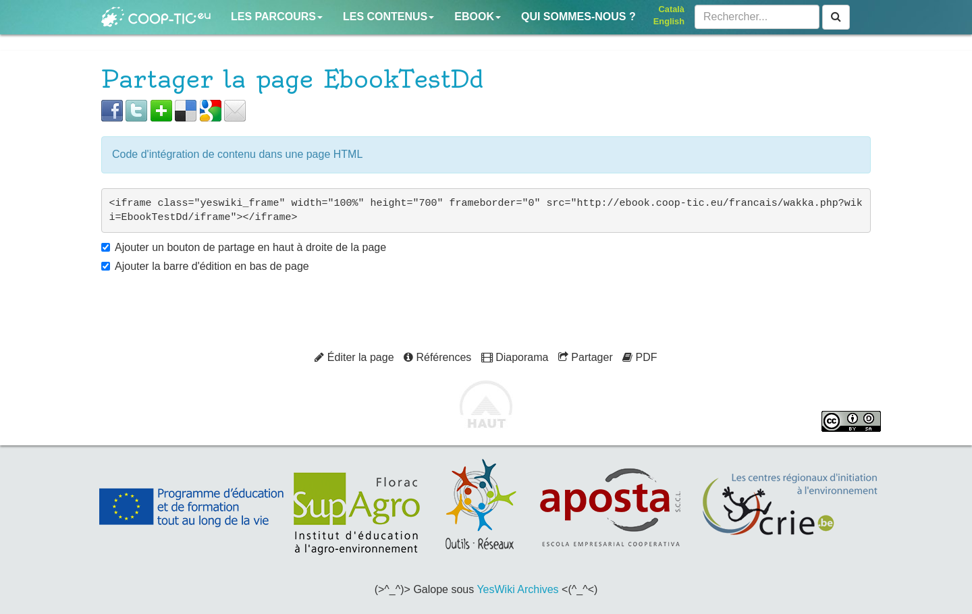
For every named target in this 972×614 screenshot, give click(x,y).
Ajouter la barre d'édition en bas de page (212, 266)
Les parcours (277, 16)
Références (437, 357)
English (668, 21)
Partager (585, 357)
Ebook (477, 16)
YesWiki (495, 589)
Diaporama (515, 357)
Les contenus (388, 16)
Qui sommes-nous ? (578, 16)
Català (671, 9)
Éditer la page (354, 357)
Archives (537, 589)
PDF (639, 357)
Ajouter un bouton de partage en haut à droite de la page (250, 247)
